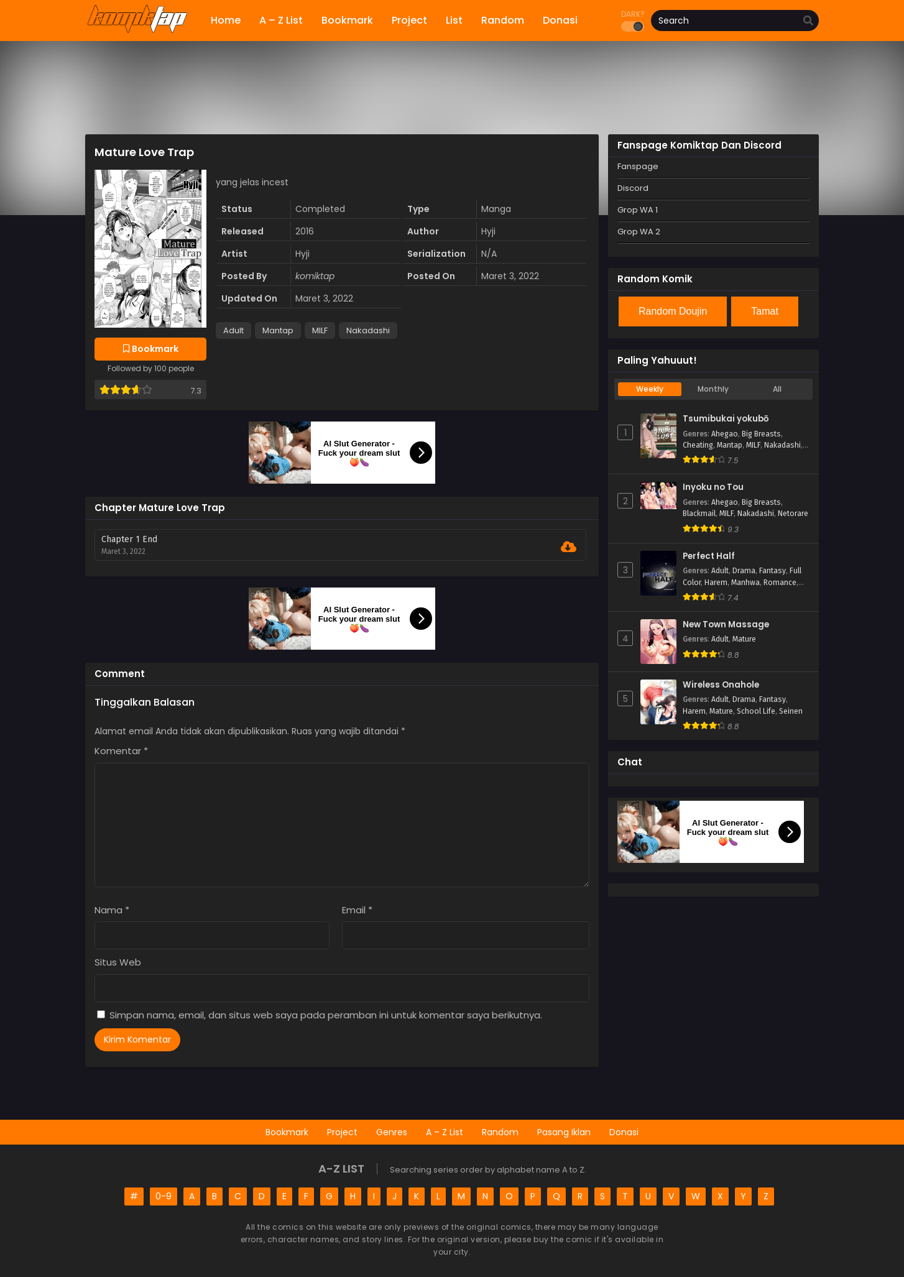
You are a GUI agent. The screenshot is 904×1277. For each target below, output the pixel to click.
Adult (233, 330)
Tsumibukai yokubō (725, 419)
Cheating (698, 445)
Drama (743, 570)
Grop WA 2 (638, 231)
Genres (391, 1132)
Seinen (791, 711)
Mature (744, 639)
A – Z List (444, 1132)
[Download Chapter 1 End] (568, 547)
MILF (320, 330)
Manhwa (745, 582)
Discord (632, 188)
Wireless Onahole (721, 685)
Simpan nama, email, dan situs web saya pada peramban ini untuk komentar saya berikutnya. (325, 1014)
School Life (756, 711)
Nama (112, 909)
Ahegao (724, 434)
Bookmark (286, 1132)
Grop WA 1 (637, 210)
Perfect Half (709, 556)
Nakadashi (368, 330)
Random (500, 1132)
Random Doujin (673, 311)
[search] (808, 21)
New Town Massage (726, 624)
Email (357, 909)
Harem (715, 582)
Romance (779, 582)
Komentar (121, 750)
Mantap (277, 330)
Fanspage (637, 166)
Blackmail (699, 513)
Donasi (624, 1132)
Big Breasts (761, 434)
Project (342, 1132)
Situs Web (118, 962)
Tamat (764, 311)
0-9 (163, 1196)
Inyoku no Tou (713, 487)
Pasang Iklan (564, 1132)
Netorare (793, 513)
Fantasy (772, 570)
